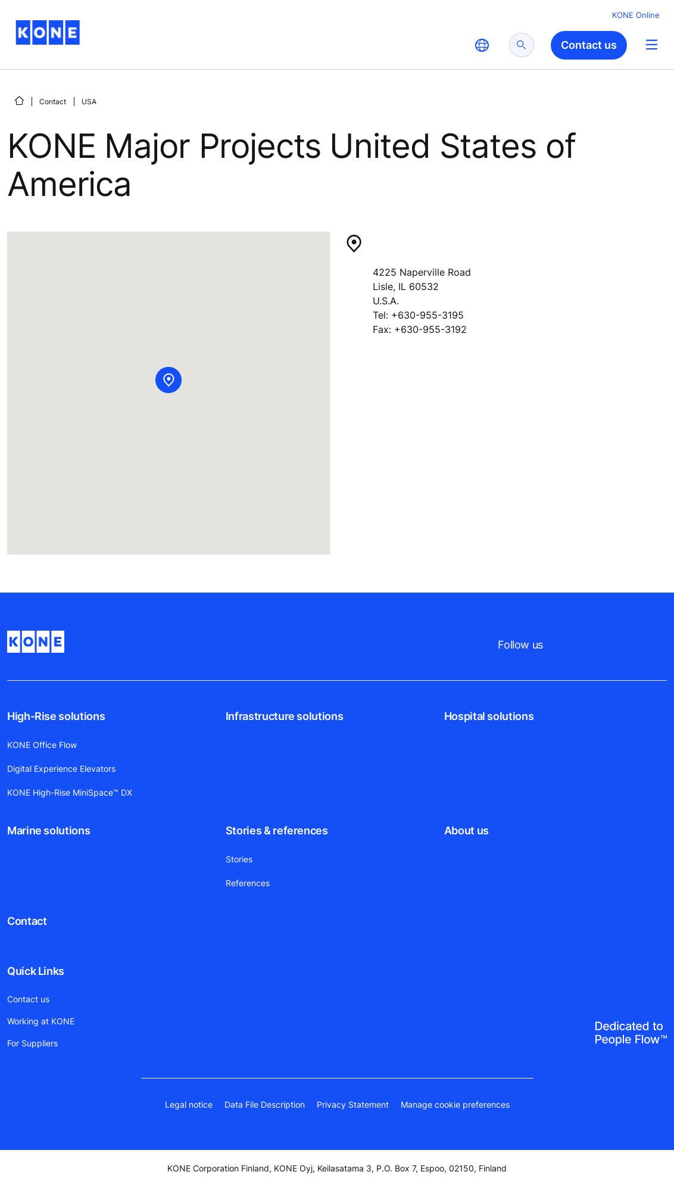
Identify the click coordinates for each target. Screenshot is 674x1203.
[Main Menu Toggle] (652, 44)
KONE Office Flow (42, 745)
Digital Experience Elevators (61, 768)
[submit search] (521, 45)
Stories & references (277, 830)
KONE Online (636, 15)
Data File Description (264, 1104)
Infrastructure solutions (284, 716)
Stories (239, 859)
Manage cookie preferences (455, 1104)
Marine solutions (48, 830)
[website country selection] (481, 45)
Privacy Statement (353, 1104)
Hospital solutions (489, 716)
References (248, 883)
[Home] (19, 101)
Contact (52, 101)
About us (466, 830)
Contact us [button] (589, 45)
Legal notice (189, 1104)
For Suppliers (32, 1043)
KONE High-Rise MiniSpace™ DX (69, 792)
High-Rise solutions (56, 716)
